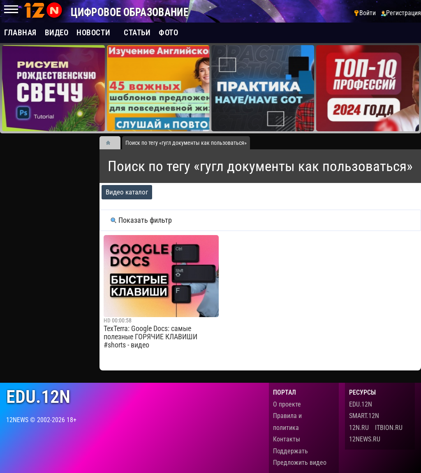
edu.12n (38, 397)
